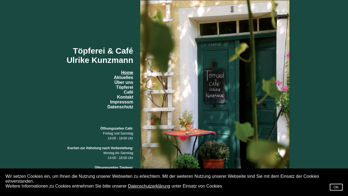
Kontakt (125, 97)
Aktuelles (123, 77)
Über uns (123, 82)
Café (128, 92)
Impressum (121, 102)
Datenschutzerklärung (149, 186)
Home (127, 72)
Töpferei (124, 87)
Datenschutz (120, 107)
